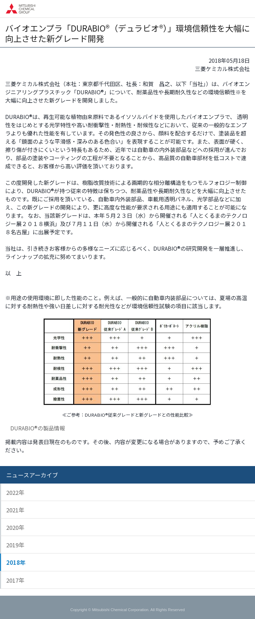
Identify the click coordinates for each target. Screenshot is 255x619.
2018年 (16, 562)
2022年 (15, 492)
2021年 (15, 510)
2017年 (15, 580)
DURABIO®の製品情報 (37, 428)
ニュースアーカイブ (32, 475)
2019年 (15, 545)
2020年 (15, 527)
